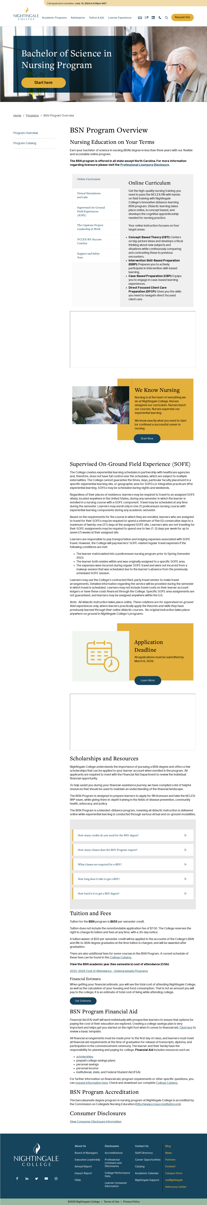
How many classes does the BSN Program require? (108, 850)
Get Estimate (83, 1001)
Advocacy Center (175, 1187)
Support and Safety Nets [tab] (88, 255)
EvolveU (170, 1166)
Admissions (78, 17)
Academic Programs (54, 17)
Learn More (148, 680)
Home (17, 115)
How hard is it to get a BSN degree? (99, 893)
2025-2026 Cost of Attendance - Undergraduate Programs (109, 971)
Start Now (147, 438)
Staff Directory (144, 1153)
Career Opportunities (147, 1159)
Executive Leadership (87, 1159)
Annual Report (83, 1166)
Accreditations (114, 1153)
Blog (168, 1146)
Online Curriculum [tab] (88, 179)
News (168, 1153)
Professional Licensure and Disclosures (113, 1163)
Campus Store (173, 1173)
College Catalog (166, 1083)
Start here (43, 83)
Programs (32, 115)
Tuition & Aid (96, 17)
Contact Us (141, 1146)
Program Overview (25, 133)
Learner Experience (119, 17)
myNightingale (174, 1180)
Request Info (182, 17)
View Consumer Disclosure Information (95, 1121)
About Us (80, 1146)
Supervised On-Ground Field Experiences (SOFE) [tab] (91, 211)
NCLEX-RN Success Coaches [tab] (89, 241)
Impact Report (83, 1173)
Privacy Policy (131, 1201)
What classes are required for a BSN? (100, 864)
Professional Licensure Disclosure (144, 165)
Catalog (140, 1166)
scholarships (84, 1056)
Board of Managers (86, 1153)
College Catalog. (121, 957)
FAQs (78, 1180)
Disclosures (112, 1146)
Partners (170, 1159)
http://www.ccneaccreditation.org (158, 1104)
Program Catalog (24, 143)
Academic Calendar (147, 1173)
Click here (186, 1027)
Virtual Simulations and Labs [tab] (89, 195)
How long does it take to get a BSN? (99, 879)
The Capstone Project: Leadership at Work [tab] (90, 227)
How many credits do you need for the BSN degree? (108, 835)
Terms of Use (111, 1201)
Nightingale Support (147, 1180)
